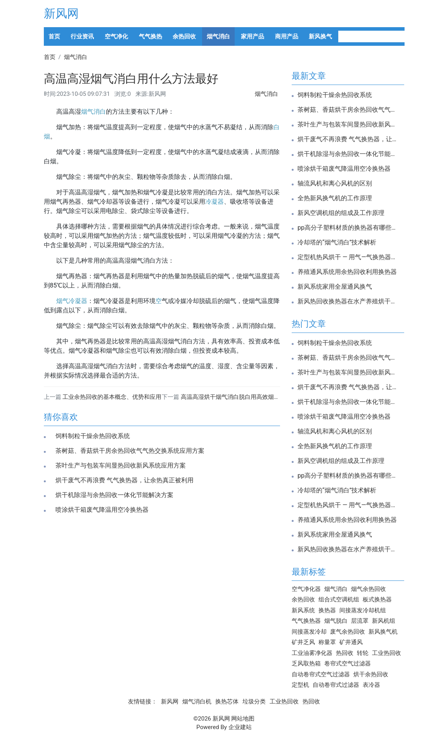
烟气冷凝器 (71, 301)
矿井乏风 (303, 642)
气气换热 (150, 36)
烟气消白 (218, 36)
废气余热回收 (347, 631)
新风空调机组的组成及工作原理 (341, 213)
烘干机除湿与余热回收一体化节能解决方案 (114, 495)
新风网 (61, 13)
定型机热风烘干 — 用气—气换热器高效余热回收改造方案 (348, 257)
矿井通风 (351, 642)
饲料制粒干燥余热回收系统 (92, 436)
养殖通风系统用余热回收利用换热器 (347, 272)
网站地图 (242, 718)
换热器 (327, 610)
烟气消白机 (196, 701)
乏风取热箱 (306, 663)
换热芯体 (227, 701)
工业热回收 (386, 653)
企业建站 (240, 727)
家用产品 (252, 36)
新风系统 (303, 610)
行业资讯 (82, 36)
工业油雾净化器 (312, 653)
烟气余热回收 (368, 589)
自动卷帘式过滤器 (336, 684)
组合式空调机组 (338, 599)
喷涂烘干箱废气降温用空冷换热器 (102, 510)
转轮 (362, 653)
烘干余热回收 (370, 674)
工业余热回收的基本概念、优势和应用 (111, 396)
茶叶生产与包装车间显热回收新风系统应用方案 (120, 466)
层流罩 (359, 620)
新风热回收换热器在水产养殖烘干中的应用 (348, 301)
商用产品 (286, 36)
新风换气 (320, 36)
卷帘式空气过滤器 (347, 663)
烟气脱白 (336, 620)
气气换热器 (306, 620)
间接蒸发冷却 (309, 631)
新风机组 (383, 620)
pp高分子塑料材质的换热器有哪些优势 (348, 228)
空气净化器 (306, 589)
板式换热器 (377, 599)
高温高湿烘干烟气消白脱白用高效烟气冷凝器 (239, 396)
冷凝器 (214, 201)
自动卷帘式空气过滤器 (321, 674)
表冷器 (371, 684)
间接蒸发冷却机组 (362, 610)
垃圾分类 (254, 701)
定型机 (300, 684)
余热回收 (184, 36)
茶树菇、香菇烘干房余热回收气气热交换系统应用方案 (129, 451)
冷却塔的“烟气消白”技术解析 (337, 242)
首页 (54, 36)
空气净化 (116, 36)
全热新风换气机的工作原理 (335, 198)
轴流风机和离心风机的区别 (335, 183)
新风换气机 (383, 631)
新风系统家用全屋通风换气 (335, 287)
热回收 (344, 653)
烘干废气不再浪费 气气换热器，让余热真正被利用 (124, 480)
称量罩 (327, 642)
